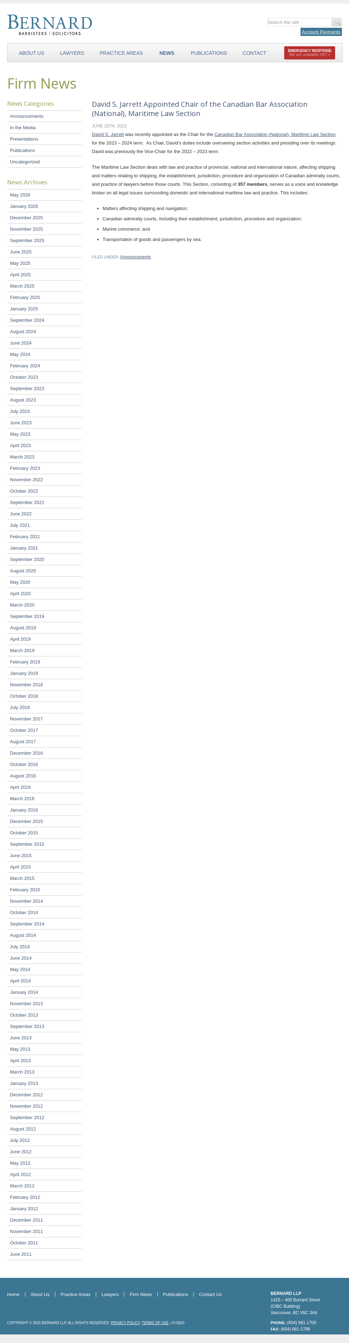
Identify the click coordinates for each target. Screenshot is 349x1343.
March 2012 (22, 1186)
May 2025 (20, 263)
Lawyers (72, 53)
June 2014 (21, 958)
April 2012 (20, 1174)
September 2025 (27, 240)
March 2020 (22, 605)
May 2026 (20, 195)
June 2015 (21, 855)
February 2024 (25, 365)
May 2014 (20, 969)
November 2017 (26, 719)
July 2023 (20, 411)
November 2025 (26, 229)
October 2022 (24, 491)
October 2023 (24, 377)
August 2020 (23, 570)
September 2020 (27, 559)
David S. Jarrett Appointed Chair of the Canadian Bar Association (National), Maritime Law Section (200, 108)
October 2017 (24, 730)
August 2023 (23, 400)
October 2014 (24, 912)
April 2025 (20, 274)
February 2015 (25, 889)
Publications (209, 53)
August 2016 (23, 775)
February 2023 (25, 468)
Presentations (24, 139)
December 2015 (26, 821)
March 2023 (22, 457)
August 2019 (23, 627)
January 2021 (24, 548)
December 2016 (26, 753)
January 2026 (24, 206)
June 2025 (21, 252)
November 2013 (26, 1003)
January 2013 (24, 1083)
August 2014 (23, 935)
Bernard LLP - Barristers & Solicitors (89, 25)
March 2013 (22, 1072)
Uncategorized (25, 161)
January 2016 (24, 810)
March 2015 (22, 878)
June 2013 (21, 1037)
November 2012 (26, 1106)
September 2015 (27, 844)
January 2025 (24, 308)
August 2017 (23, 741)
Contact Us (210, 1294)
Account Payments (321, 32)
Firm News (141, 1294)
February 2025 (25, 297)
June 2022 (21, 513)
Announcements (26, 116)
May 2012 (20, 1163)
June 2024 (21, 343)
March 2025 (22, 286)
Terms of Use (155, 1323)
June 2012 (21, 1151)
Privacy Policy (125, 1323)
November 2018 (26, 684)
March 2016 (22, 798)
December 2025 (26, 217)
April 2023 (20, 445)
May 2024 (20, 354)
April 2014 (20, 980)
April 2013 (20, 1060)
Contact (254, 53)
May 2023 (20, 434)
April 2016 (20, 787)
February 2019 (25, 662)
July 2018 (20, 707)
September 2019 (27, 616)
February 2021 (25, 536)
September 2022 (27, 502)
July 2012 (20, 1140)
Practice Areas (121, 53)
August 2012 (23, 1129)
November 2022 (26, 479)
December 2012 (26, 1094)
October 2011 (24, 1242)
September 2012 (27, 1117)
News (167, 53)
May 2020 (20, 582)
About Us (31, 53)
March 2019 (22, 650)
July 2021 (20, 525)
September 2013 (27, 1026)
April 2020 (20, 593)
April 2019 (20, 639)
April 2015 (20, 867)
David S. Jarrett (108, 134)
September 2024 (27, 320)
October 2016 (24, 764)
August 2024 (23, 331)
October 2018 (24, 696)
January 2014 (24, 992)
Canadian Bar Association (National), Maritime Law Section (274, 134)
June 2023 (21, 422)
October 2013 (24, 1015)
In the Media (23, 127)
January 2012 (24, 1208)
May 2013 (20, 1049)
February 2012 (25, 1197)
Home (13, 1294)
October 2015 (24, 832)
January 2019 (24, 673)
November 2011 (26, 1231)
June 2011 (21, 1254)
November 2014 (26, 901)
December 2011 (26, 1220)
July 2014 (20, 946)
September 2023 (27, 388)
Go (337, 22)
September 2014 (27, 924)
